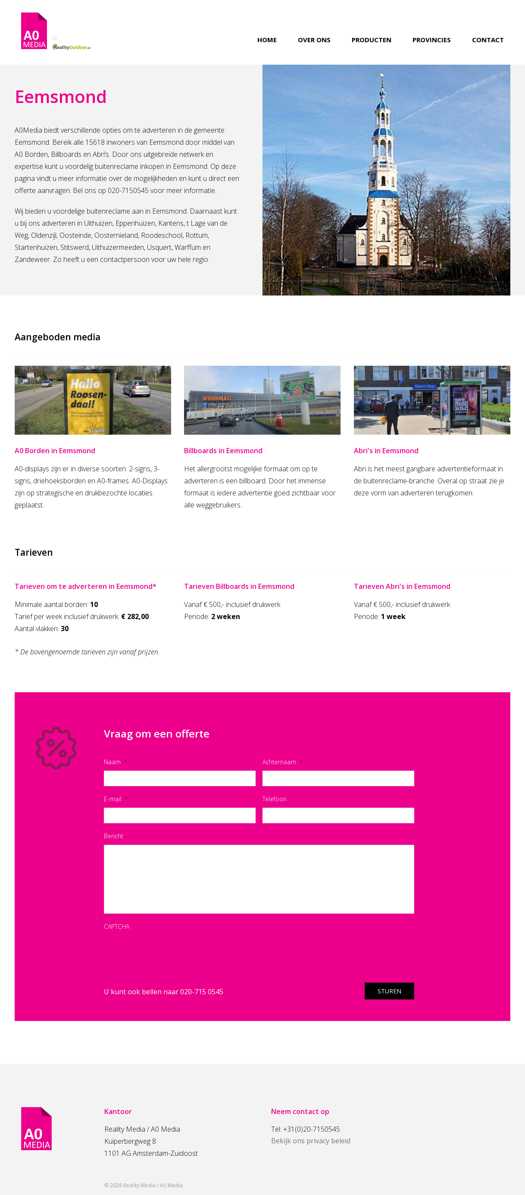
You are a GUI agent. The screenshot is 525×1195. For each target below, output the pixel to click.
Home (267, 40)
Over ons (314, 40)
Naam (115, 762)
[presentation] (169, 952)
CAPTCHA (116, 926)
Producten (371, 40)
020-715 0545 (201, 991)
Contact (488, 40)
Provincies (431, 40)
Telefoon (274, 799)
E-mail (116, 799)
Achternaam (282, 762)
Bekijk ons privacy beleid (310, 1140)
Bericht (113, 836)
